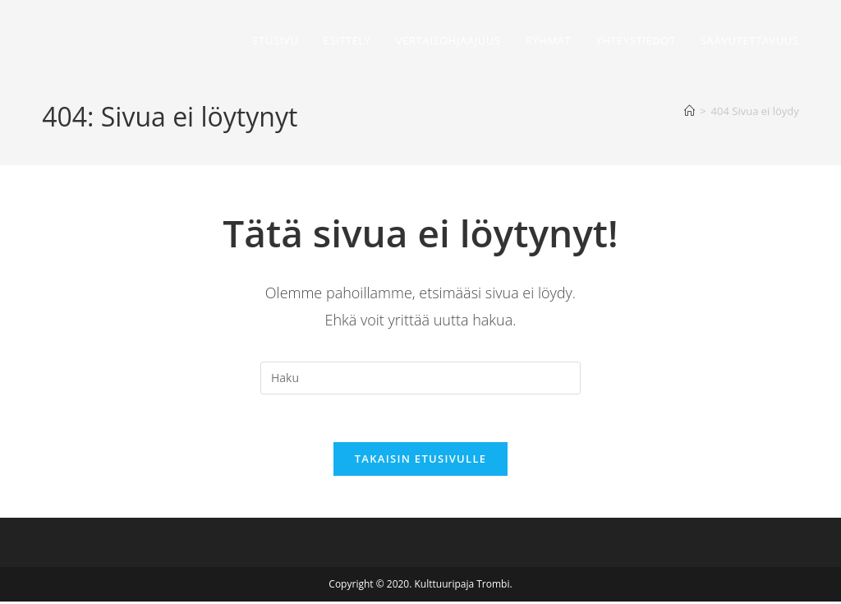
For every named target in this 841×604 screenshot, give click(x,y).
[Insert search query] (420, 378)
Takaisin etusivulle (421, 461)
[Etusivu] (689, 111)
